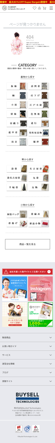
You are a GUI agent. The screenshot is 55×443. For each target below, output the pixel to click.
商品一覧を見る (27, 244)
